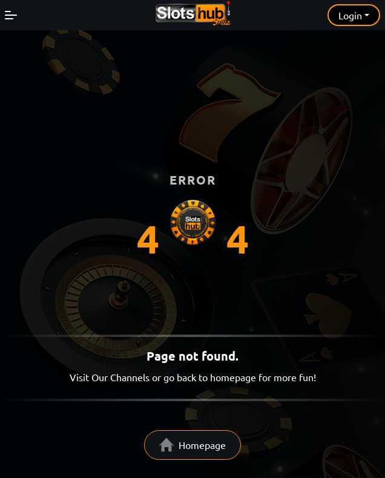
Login (350, 15)
